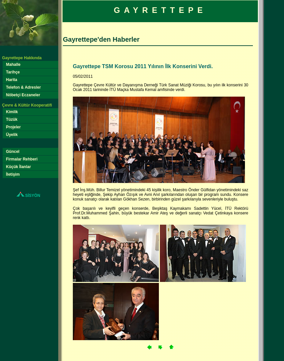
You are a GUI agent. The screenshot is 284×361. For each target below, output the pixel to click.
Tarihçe (13, 72)
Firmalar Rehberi (22, 159)
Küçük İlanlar (18, 166)
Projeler (13, 127)
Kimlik (12, 112)
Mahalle (13, 64)
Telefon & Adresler (23, 87)
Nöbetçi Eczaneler (23, 95)
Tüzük (12, 119)
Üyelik (12, 134)
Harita (12, 79)
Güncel (13, 151)
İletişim (13, 174)
